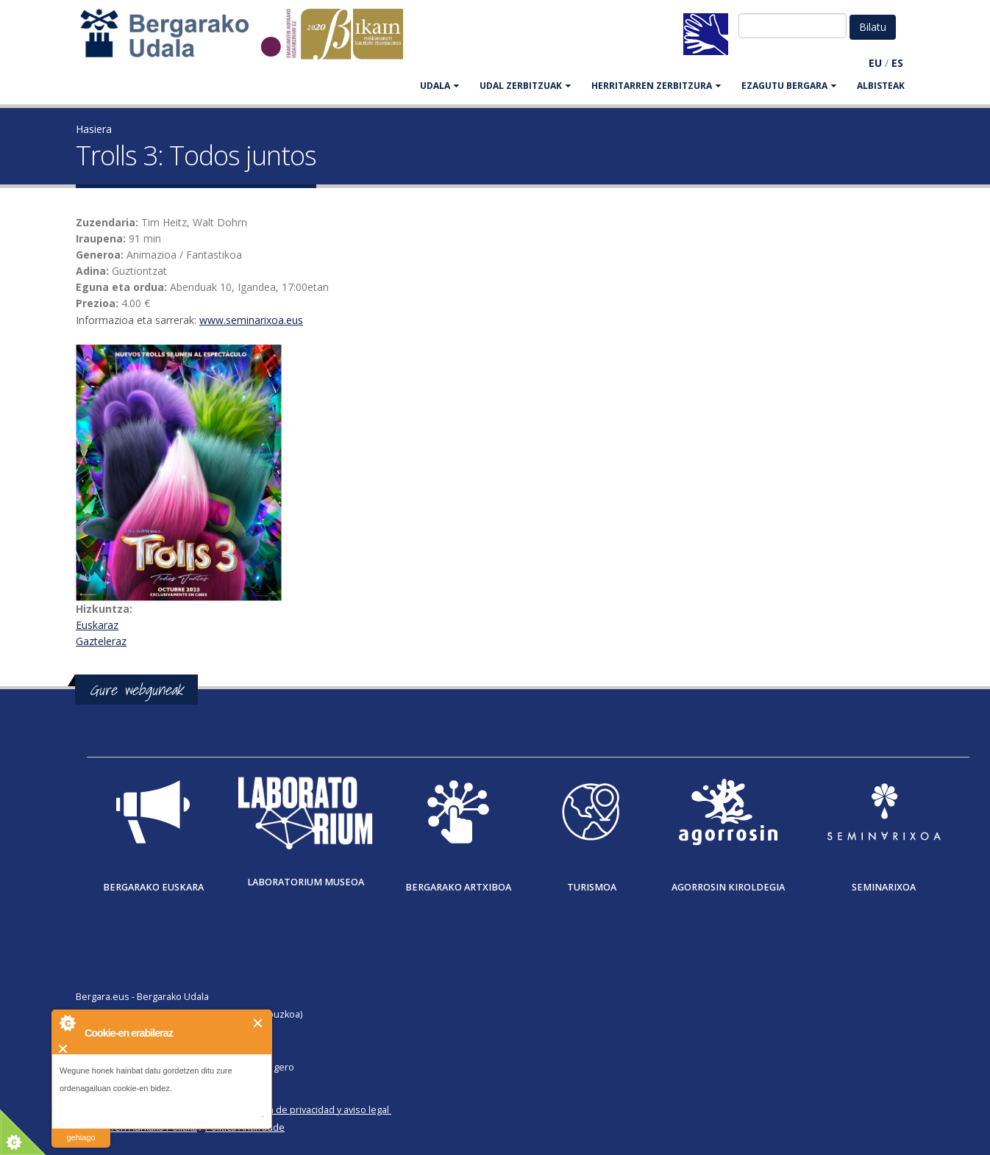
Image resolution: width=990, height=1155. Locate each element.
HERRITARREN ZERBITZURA (656, 85)
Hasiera (94, 129)
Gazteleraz (101, 641)
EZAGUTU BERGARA (788, 85)
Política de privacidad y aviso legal (316, 1110)
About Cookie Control (67, 1022)
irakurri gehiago (80, 1128)
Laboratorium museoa (305, 882)
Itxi (258, 1023)
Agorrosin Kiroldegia (728, 887)
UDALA (439, 85)
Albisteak (881, 85)
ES (897, 63)
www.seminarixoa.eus (251, 320)
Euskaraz (97, 625)
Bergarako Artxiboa (458, 887)
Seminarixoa (884, 887)
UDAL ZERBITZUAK (525, 85)
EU (875, 63)
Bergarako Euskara (153, 887)
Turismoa (591, 887)
